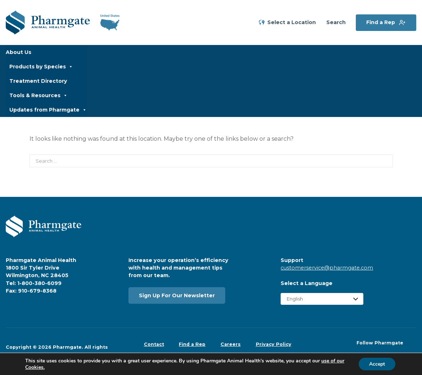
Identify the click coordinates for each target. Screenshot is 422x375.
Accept (377, 363)
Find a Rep (380, 22)
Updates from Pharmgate (48, 110)
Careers (231, 344)
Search (336, 22)
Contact (154, 344)
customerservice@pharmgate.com (327, 268)
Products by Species (41, 66)
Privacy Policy (273, 344)
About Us (18, 52)
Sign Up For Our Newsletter (177, 295)
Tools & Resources (38, 95)
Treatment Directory (38, 81)
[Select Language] (322, 299)
